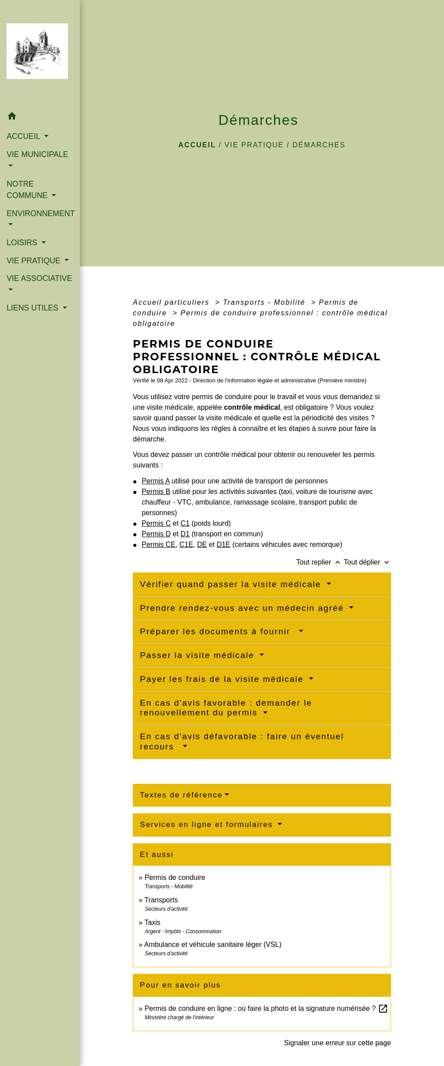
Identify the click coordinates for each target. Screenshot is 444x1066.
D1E (223, 544)
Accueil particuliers (172, 302)
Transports (161, 900)
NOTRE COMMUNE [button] (28, 190)
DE (202, 544)
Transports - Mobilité (265, 302)
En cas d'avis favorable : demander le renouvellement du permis (226, 708)
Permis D (156, 534)
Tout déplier (367, 562)
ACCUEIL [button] (24, 136)
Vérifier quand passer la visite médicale (232, 584)
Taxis (152, 922)
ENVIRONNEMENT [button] (40, 213)
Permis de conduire (174, 877)
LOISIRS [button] (23, 242)
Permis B (156, 491)
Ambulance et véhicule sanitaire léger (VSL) (213, 944)
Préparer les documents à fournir (218, 631)
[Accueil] (40, 53)
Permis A (155, 481)
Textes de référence (181, 795)
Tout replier (320, 562)
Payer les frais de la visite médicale (223, 679)
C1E (186, 544)
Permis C (156, 523)
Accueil (197, 145)
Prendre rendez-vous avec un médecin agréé (243, 608)
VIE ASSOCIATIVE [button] (39, 278)
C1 (185, 523)
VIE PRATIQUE (254, 145)
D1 (185, 534)
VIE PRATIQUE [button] (35, 260)
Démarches (319, 145)
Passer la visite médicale (198, 655)
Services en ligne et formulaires (208, 824)
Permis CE (158, 544)
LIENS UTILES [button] (33, 307)
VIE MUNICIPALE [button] (37, 154)
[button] (40, 117)
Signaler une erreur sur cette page (337, 1043)
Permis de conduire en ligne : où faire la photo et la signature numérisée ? (266, 1008)
